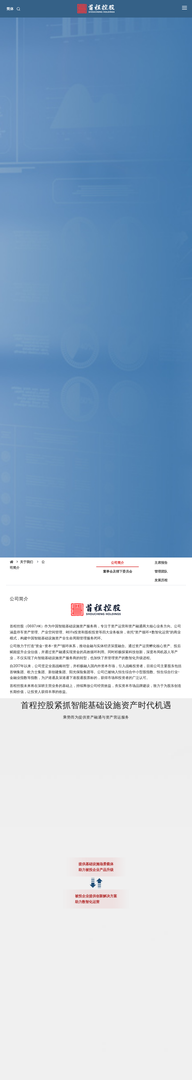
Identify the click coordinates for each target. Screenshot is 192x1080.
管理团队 (161, 571)
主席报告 (161, 562)
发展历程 (161, 580)
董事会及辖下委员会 (117, 571)
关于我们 (26, 562)
